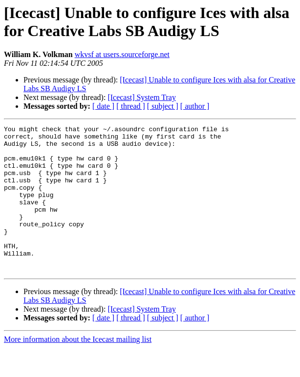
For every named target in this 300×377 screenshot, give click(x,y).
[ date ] (103, 106)
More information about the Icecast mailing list (77, 368)
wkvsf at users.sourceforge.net (122, 54)
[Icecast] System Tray (141, 97)
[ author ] (195, 106)
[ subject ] (162, 106)
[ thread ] (130, 106)
